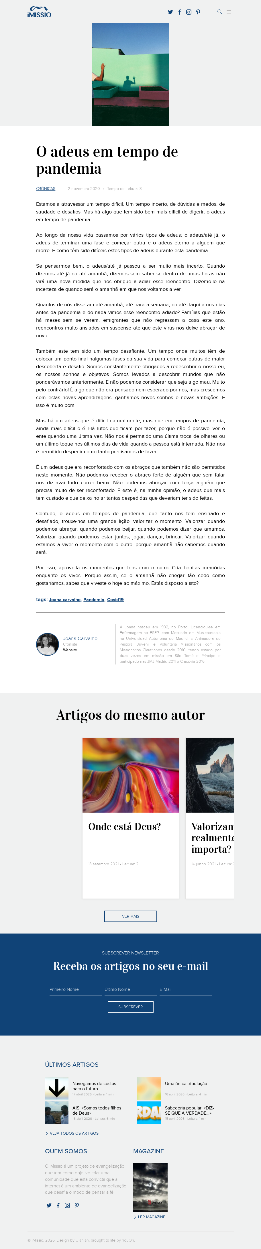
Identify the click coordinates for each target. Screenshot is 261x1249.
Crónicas (45, 189)
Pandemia (93, 600)
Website (70, 650)
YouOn (128, 1240)
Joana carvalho (65, 600)
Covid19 (115, 600)
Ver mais (130, 916)
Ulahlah (82, 1240)
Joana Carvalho (80, 639)
